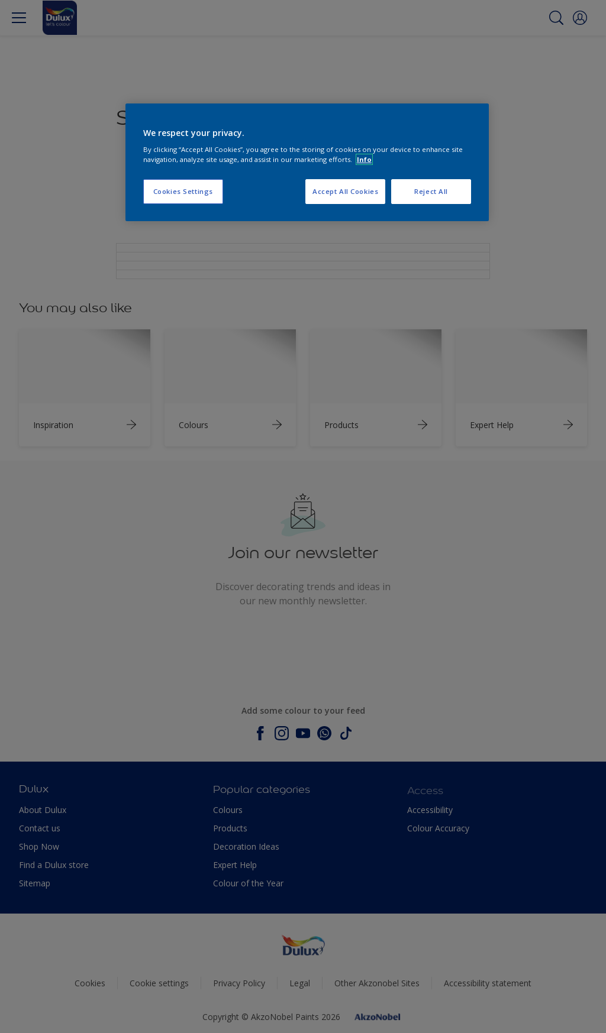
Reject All (431, 191)
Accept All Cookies (345, 191)
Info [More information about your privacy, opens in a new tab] (364, 159)
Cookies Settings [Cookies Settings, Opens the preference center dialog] (183, 191)
